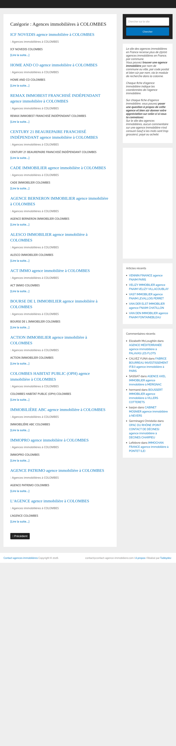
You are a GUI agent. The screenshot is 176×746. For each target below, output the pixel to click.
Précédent (20, 719)
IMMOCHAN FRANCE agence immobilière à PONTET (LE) (149, 447)
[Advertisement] (136, 202)
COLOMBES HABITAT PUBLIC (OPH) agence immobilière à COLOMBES (55, 501)
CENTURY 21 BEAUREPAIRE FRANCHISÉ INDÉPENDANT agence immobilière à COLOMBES (57, 183)
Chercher (148, 31)
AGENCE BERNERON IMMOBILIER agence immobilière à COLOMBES (59, 278)
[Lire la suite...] (19, 67)
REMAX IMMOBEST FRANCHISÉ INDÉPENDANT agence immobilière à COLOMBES (60, 131)
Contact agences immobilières (20, 741)
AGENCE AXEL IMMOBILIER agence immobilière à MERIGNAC (147, 380)
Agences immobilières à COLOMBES (35, 54)
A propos (140, 741)
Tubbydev (165, 741)
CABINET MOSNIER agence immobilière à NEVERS (148, 411)
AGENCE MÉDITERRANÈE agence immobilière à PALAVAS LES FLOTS (145, 349)
